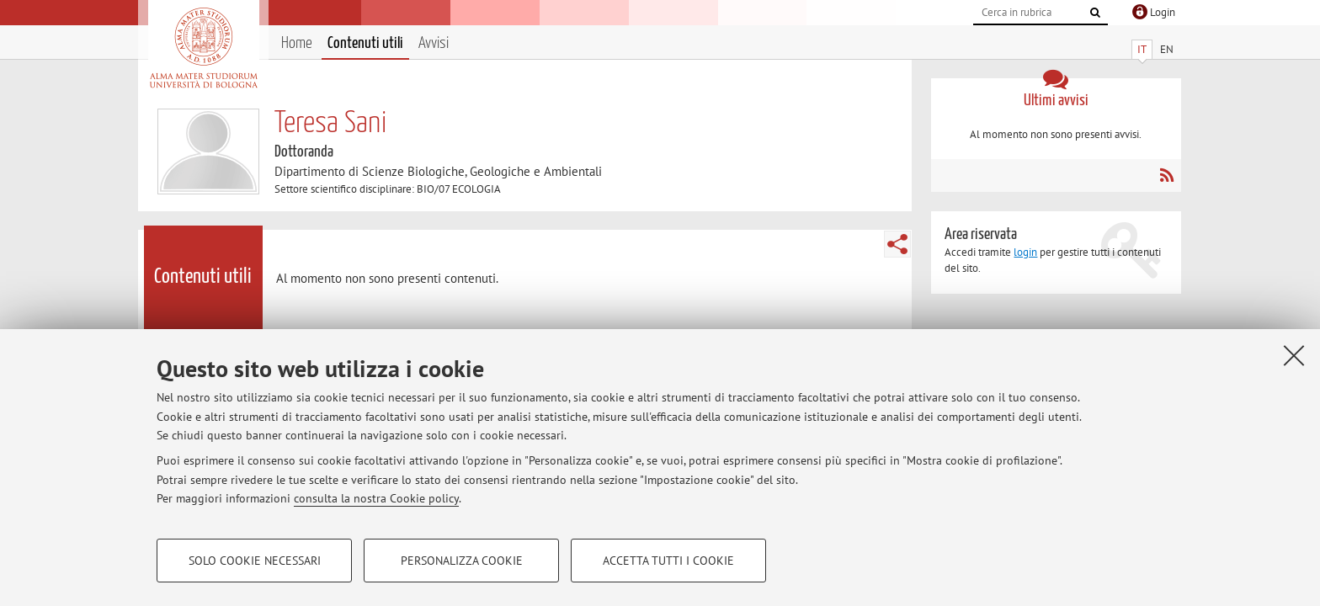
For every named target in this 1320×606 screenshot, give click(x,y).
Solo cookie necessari (255, 560)
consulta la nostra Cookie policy (376, 498)
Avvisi (433, 43)
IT (1142, 49)
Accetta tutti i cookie (668, 560)
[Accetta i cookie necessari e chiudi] (1293, 355)
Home (296, 43)
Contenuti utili (365, 43)
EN (1167, 49)
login (1025, 252)
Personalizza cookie (462, 560)
